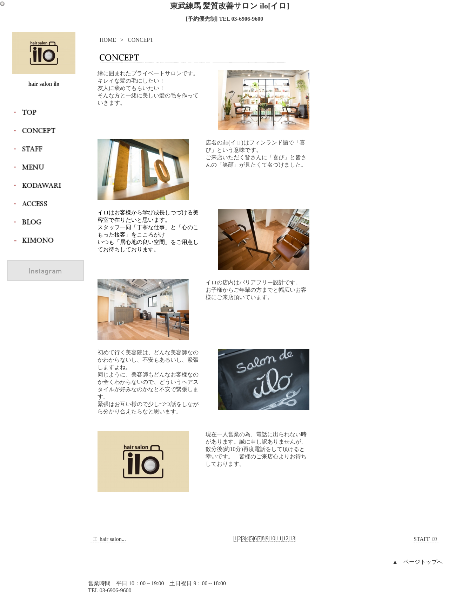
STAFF (426, 539)
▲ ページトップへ (417, 562)
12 (286, 538)
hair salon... (108, 539)
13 (292, 538)
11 (279, 538)
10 (272, 538)
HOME (108, 40)
